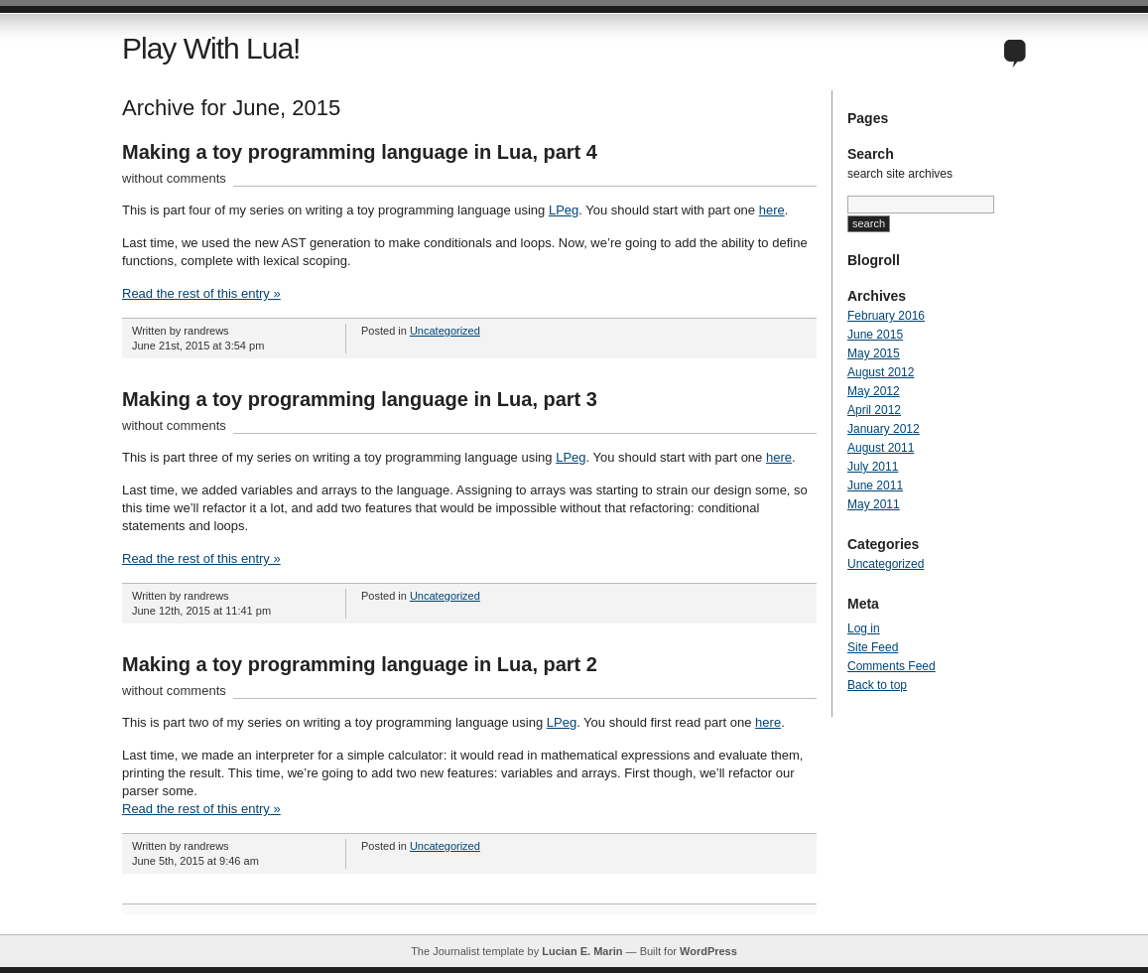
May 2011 (873, 504)
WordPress (708, 951)
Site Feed (872, 647)
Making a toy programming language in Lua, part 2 (359, 664)
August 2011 (880, 448)
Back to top (877, 685)
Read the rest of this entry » (201, 293)
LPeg (563, 210)
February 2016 (886, 316)
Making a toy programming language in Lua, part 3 (359, 399)
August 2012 (880, 372)
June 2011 (875, 485)
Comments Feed (891, 666)
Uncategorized (445, 331)
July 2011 (872, 467)
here (772, 210)
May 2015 (873, 353)
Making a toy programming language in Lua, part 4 (359, 152)
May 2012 (873, 391)
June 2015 (875, 335)
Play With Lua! (211, 48)
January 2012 (883, 429)
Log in (863, 628)
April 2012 (874, 410)
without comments (174, 178)
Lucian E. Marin (582, 951)
